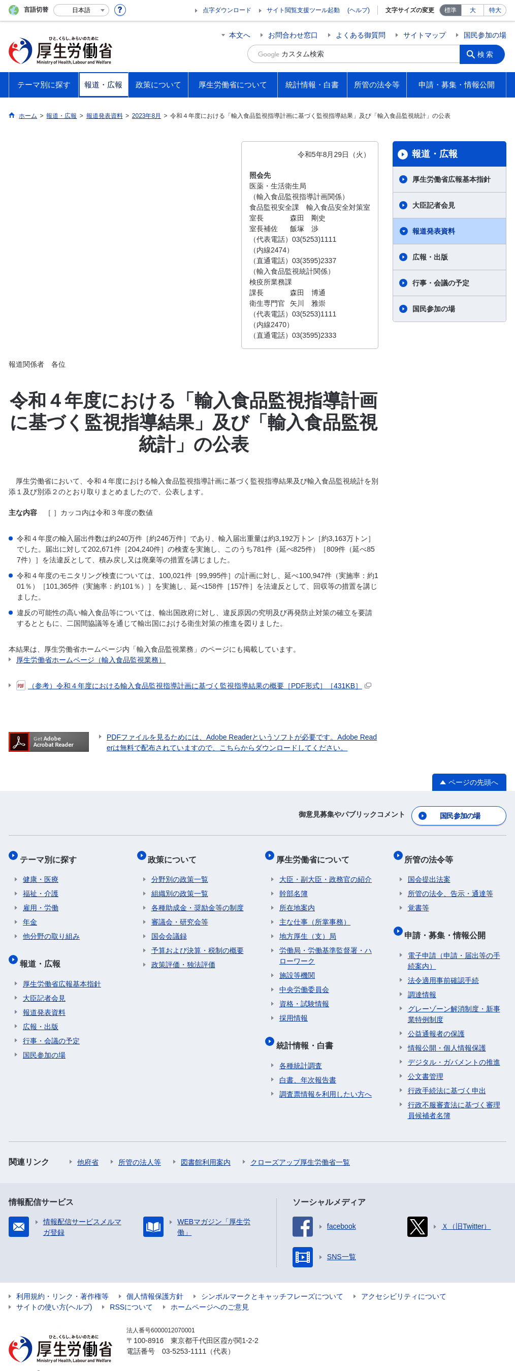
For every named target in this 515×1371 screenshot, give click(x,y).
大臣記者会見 (433, 205)
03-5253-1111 (184, 1335)
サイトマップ (424, 35)
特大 (495, 10)
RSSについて (131, 1291)
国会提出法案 (429, 871)
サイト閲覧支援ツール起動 (303, 10)
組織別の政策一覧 (179, 885)
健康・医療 (40, 871)
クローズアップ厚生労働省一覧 (300, 1146)
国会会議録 (169, 927)
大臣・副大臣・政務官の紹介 (325, 871)
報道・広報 (435, 154)
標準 (450, 10)
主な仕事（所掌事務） (314, 913)
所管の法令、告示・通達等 (450, 885)
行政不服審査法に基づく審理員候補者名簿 (454, 1094)
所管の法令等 (432, 853)
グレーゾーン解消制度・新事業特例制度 (454, 998)
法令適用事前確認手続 (443, 965)
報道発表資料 (433, 231)
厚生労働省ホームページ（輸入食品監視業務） (91, 660)
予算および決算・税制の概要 (197, 942)
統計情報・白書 (307, 1033)
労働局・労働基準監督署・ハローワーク (325, 947)
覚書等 (418, 899)
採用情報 (293, 1009)
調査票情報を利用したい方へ (325, 1078)
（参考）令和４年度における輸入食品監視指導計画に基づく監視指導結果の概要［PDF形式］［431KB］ (193, 686)
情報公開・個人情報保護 (447, 1032)
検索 (488, 54)
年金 (30, 913)
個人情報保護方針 (154, 1281)
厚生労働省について (315, 853)
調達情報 (422, 979)
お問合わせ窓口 (293, 35)
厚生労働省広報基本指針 (451, 179)
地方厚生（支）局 (307, 927)
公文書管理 (425, 1061)
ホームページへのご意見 (210, 1291)
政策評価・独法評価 (183, 956)
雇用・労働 (40, 899)
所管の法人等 (139, 1146)
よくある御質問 (360, 35)
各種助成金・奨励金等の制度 (197, 899)
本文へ (239, 35)
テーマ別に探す (51, 853)
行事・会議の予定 (440, 283)
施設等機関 (297, 967)
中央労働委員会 (304, 981)
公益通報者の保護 (436, 1018)
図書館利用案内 (206, 1146)
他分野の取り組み (51, 927)
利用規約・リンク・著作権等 (62, 1281)
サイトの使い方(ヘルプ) (54, 1291)
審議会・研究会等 (179, 913)
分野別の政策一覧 (179, 871)
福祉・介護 (40, 885)
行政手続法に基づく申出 (447, 1075)
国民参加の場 (485, 35)
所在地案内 (297, 899)
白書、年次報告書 (307, 1064)
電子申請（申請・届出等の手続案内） (454, 945)
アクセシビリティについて (403, 1281)
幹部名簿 (293, 885)
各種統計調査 (300, 1050)
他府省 (88, 1146)
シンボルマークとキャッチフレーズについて (272, 1281)
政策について (175, 853)
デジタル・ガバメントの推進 (454, 1046)
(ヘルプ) (358, 10)
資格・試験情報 (304, 995)
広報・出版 (430, 257)
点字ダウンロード (227, 10)
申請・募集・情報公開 (448, 922)
